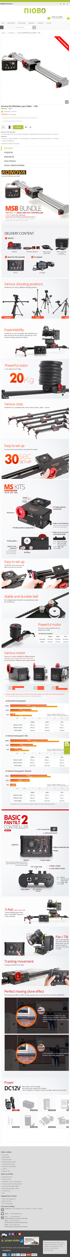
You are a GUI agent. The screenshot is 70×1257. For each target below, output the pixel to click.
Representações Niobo (9, 1162)
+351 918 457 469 (14, 1225)
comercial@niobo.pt (16, 1213)
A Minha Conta (60, 4)
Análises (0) (9, 157)
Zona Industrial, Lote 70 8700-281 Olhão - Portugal (27, 1208)
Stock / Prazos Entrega (14, 165)
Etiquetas (8, 152)
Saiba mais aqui (48, 1250)
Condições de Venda (8, 1164)
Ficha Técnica (10, 161)
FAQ (3, 1193)
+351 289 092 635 (15, 1216)
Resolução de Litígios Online (10, 1188)
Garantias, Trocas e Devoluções (11, 1181)
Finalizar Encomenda (67, 4)
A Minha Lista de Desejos (63, 4)
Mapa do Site (6, 1171)
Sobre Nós (5, 1155)
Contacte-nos (6, 1191)
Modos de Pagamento (9, 1199)
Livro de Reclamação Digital (10, 1186)
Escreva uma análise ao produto (10, 143)
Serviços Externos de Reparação (12, 1184)
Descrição (8, 148)
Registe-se (4, 4)
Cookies (4, 1169)
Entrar (10, 4)
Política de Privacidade (9, 1166)
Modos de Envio (7, 1201)
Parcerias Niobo (7, 1159)
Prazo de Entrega (7, 1203)
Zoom (66, 102)
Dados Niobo (6, 1157)
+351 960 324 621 (14, 1220)
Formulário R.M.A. (7, 1177)
